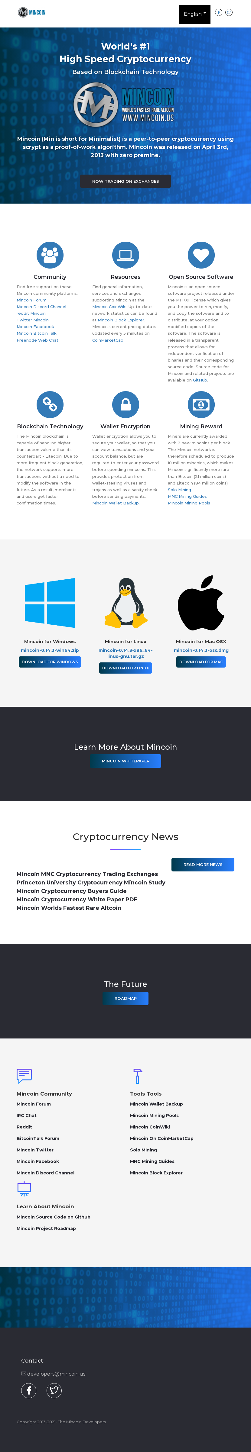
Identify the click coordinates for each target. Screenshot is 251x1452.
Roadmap (126, 998)
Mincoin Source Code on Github (53, 1217)
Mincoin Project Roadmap (46, 1228)
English (195, 15)
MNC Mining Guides (187, 496)
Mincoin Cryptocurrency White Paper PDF (77, 899)
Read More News (203, 864)
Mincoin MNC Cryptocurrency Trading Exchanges (87, 874)
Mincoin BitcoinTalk (37, 333)
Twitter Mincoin (33, 319)
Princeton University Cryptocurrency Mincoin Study (91, 882)
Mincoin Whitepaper (125, 760)
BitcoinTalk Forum (38, 1138)
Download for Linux (125, 668)
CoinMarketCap (107, 340)
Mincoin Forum (32, 300)
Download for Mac (201, 662)
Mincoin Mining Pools (189, 503)
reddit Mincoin (31, 313)
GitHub (200, 380)
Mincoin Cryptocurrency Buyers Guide (72, 891)
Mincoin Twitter (35, 1150)
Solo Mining (179, 489)
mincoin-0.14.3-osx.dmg (201, 650)
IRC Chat (27, 1115)
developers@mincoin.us (53, 1374)
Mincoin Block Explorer (121, 319)
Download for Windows (50, 662)
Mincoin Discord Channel (41, 306)
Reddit (24, 1127)
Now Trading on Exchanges (125, 181)
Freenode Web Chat (37, 340)
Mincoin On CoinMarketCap (162, 1138)
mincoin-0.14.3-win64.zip (50, 650)
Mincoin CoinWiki (109, 306)
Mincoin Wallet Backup (115, 503)
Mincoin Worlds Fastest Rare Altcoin (69, 908)
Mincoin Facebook (35, 326)
